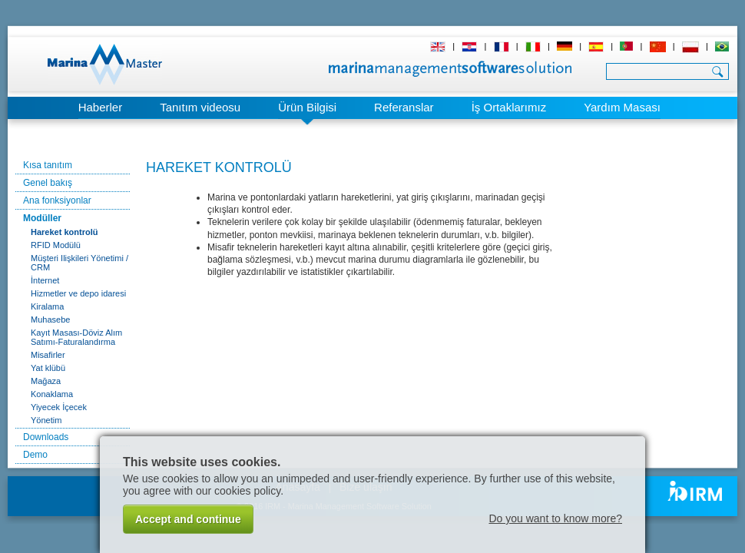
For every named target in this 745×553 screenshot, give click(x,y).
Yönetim (46, 420)
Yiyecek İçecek (59, 407)
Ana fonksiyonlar (57, 200)
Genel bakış (47, 182)
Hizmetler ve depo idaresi (78, 293)
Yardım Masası (622, 107)
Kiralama (47, 306)
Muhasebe (50, 319)
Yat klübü (48, 368)
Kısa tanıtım (47, 165)
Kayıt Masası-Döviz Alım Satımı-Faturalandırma (76, 337)
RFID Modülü (56, 245)
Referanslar (404, 107)
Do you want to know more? (555, 518)
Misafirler (48, 354)
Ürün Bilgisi (307, 107)
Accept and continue (188, 519)
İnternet (45, 280)
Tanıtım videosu (200, 107)
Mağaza (46, 381)
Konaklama (52, 394)
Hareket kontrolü (64, 232)
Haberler (100, 107)
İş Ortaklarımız (509, 107)
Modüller (42, 218)
